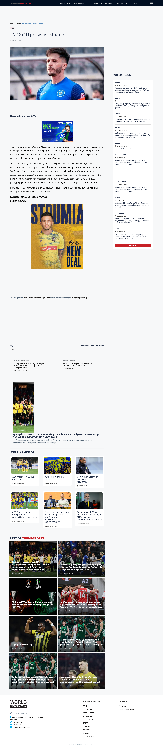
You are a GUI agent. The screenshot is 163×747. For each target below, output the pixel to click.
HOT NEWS (86, 726)
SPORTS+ (133, 3)
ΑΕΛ (18, 23)
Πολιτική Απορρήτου (127, 709)
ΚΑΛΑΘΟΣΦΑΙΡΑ (80, 3)
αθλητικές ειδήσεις (79, 298)
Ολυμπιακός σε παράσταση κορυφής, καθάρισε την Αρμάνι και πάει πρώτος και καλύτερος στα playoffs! (131, 236)
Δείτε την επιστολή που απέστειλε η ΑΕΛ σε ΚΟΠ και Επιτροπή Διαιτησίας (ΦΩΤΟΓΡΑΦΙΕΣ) (57, 517)
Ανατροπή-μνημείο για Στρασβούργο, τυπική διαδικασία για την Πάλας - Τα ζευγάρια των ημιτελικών (81, 567)
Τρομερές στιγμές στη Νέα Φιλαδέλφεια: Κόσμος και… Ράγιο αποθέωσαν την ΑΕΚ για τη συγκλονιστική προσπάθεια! (56, 435)
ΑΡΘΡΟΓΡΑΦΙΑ (88, 719)
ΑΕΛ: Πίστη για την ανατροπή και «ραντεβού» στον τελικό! (24, 514)
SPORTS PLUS (119, 213)
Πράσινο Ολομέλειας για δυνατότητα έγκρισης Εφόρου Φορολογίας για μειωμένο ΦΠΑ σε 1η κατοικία (132, 221)
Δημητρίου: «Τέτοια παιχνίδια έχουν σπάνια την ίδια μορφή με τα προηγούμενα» (29, 365)
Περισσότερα (133, 245)
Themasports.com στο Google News (36, 298)
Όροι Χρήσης (124, 706)
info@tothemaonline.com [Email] (21, 727)
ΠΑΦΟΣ (117, 197)
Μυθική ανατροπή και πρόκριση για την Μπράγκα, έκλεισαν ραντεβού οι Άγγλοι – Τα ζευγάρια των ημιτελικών (81, 604)
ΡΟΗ (122, 74)
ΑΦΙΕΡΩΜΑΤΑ (87, 730)
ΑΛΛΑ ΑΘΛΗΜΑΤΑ (95, 3)
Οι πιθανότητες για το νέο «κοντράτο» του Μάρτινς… (88, 479)
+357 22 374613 (18, 725)
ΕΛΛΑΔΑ (117, 82)
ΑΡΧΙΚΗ (85, 706)
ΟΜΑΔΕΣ (108, 3)
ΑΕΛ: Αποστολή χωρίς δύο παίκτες (23, 478)
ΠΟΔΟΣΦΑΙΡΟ (65, 3)
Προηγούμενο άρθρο (21, 360)
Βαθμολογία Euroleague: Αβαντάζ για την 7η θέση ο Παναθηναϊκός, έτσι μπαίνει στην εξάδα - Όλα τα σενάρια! (81, 642)
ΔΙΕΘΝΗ (117, 98)
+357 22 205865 (18, 722)
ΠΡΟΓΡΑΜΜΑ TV (121, 3)
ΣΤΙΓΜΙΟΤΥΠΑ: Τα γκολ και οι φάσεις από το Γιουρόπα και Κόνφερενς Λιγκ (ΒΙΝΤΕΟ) (32, 604)
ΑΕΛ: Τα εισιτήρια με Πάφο (55, 478)
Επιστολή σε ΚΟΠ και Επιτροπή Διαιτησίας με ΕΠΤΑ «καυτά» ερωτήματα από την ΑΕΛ (89, 516)
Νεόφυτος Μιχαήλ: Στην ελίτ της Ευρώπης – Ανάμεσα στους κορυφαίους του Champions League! (80, 679)
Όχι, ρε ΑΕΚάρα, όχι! (23, 644)
